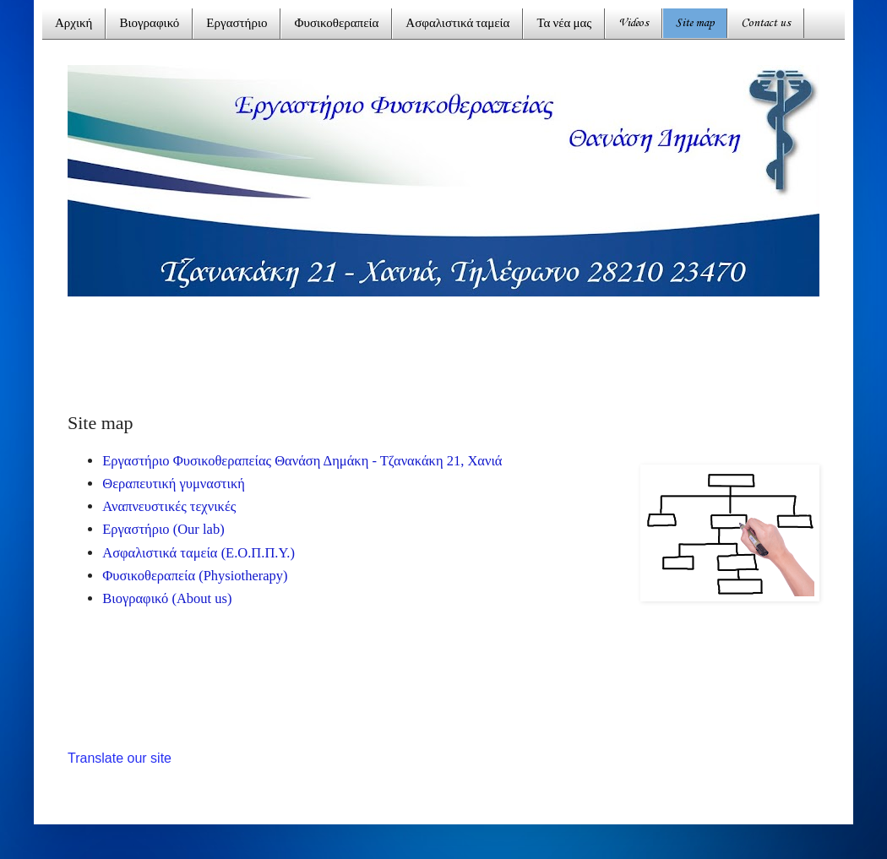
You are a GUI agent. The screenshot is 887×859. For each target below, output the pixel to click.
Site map (695, 23)
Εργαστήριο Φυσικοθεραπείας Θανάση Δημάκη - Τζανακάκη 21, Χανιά (302, 461)
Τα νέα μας (563, 24)
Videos (633, 23)
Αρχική (73, 24)
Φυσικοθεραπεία (336, 24)
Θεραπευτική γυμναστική (173, 484)
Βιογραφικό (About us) (166, 598)
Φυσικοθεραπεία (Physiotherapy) (194, 576)
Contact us (766, 23)
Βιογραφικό (149, 24)
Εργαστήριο (236, 24)
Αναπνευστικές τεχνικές (169, 506)
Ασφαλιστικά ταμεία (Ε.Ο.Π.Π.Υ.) (198, 553)
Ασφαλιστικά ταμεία (457, 24)
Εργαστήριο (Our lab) (163, 529)
